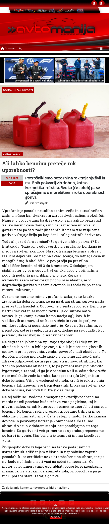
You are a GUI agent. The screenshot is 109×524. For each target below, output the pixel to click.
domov (7, 90)
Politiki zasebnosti (69, 513)
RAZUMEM (55, 517)
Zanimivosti (24, 90)
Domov (8, 48)
